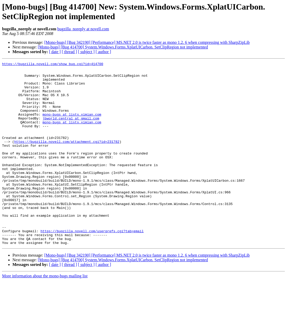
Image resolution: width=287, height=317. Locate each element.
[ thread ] (69, 52)
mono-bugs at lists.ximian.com (72, 125)
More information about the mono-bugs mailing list (45, 312)
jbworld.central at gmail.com (71, 130)
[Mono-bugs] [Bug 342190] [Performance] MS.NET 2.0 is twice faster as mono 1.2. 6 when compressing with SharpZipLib (147, 42)
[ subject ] (86, 52)
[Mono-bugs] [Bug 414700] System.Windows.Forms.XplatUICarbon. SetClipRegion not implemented (123, 47)
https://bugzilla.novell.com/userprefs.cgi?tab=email (92, 265)
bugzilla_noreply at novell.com (83, 29)
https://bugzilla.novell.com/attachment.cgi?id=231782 (67, 158)
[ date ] (55, 52)
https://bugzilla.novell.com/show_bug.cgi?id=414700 (52, 64)
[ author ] (103, 52)
